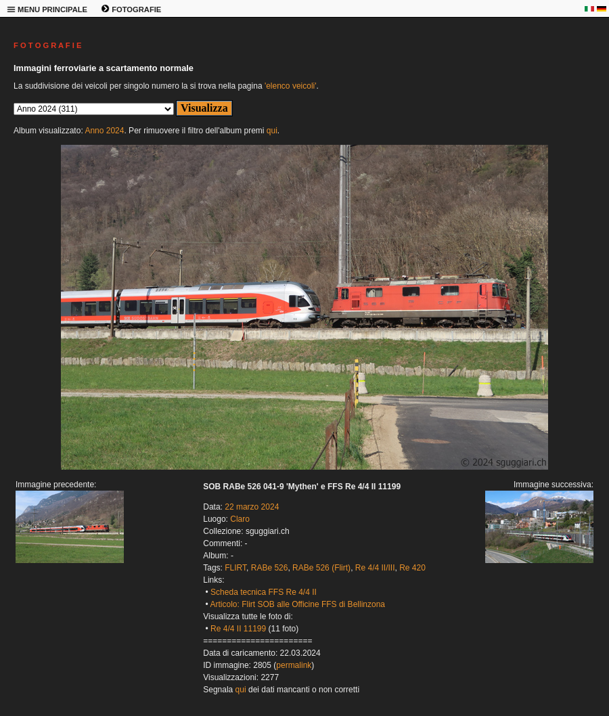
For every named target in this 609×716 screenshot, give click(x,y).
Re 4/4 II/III (375, 568)
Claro (240, 519)
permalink (293, 665)
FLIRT (235, 568)
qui (272, 130)
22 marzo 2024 (252, 507)
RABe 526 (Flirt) (321, 568)
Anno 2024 (104, 130)
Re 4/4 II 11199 (238, 628)
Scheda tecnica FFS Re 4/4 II (263, 592)
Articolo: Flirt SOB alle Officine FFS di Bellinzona (297, 604)
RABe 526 (269, 568)
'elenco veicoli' (291, 86)
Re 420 (412, 568)
